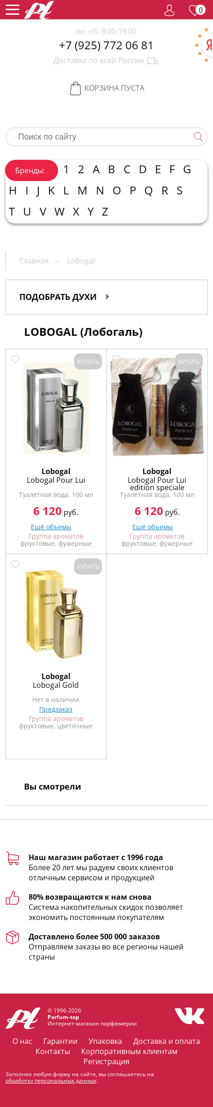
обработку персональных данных (51, 1080)
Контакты (53, 1051)
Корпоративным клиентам (129, 1051)
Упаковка (105, 1041)
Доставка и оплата (166, 1041)
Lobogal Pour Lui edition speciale (157, 483)
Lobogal (56, 471)
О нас (22, 1041)
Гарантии (60, 1041)
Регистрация (106, 1061)
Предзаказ (55, 709)
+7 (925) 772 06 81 (106, 45)
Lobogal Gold (56, 685)
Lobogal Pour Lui (56, 480)
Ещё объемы (51, 526)
